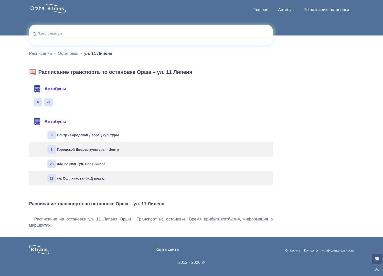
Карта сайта (167, 249)
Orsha (37, 8)
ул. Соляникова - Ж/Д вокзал (76, 178)
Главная (260, 9)
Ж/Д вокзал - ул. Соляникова (76, 164)
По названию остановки (326, 9)
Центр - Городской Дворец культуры (83, 135)
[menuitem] (260, 10)
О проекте (292, 250)
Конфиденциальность (338, 250)
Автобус (285, 9)
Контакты (311, 250)
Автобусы (49, 88)
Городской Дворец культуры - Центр (83, 149)
